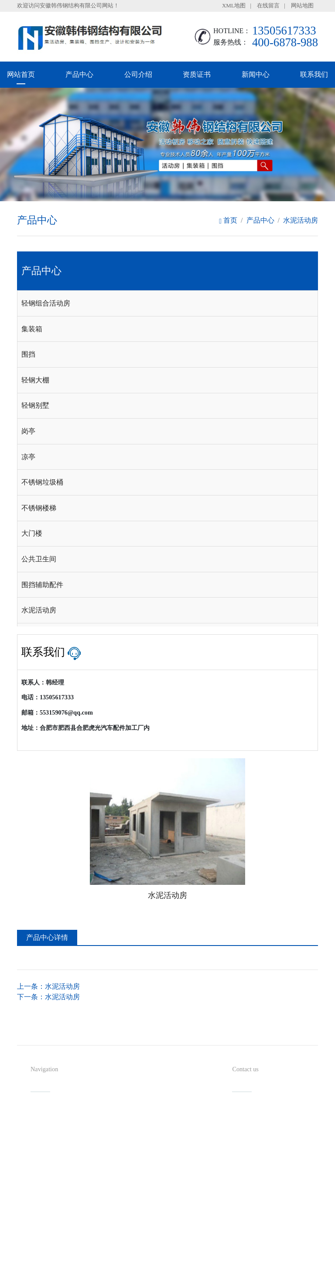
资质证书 (197, 74)
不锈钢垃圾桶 (42, 482)
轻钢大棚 (35, 380)
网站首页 (21, 74)
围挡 (28, 354)
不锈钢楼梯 (38, 508)
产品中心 (79, 74)
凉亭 (28, 457)
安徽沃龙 (185, 1259)
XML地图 (234, 6)
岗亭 (28, 431)
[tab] (167, 303)
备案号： (204, 1244)
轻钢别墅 (35, 405)
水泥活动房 (300, 220)
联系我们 (314, 74)
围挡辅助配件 (42, 584)
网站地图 (302, 6)
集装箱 (31, 329)
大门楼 (31, 533)
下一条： (48, 997)
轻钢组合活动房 (45, 303)
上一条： (48, 986)
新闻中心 (256, 74)
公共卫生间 (38, 559)
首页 (228, 220)
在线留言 (268, 6)
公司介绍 (138, 74)
